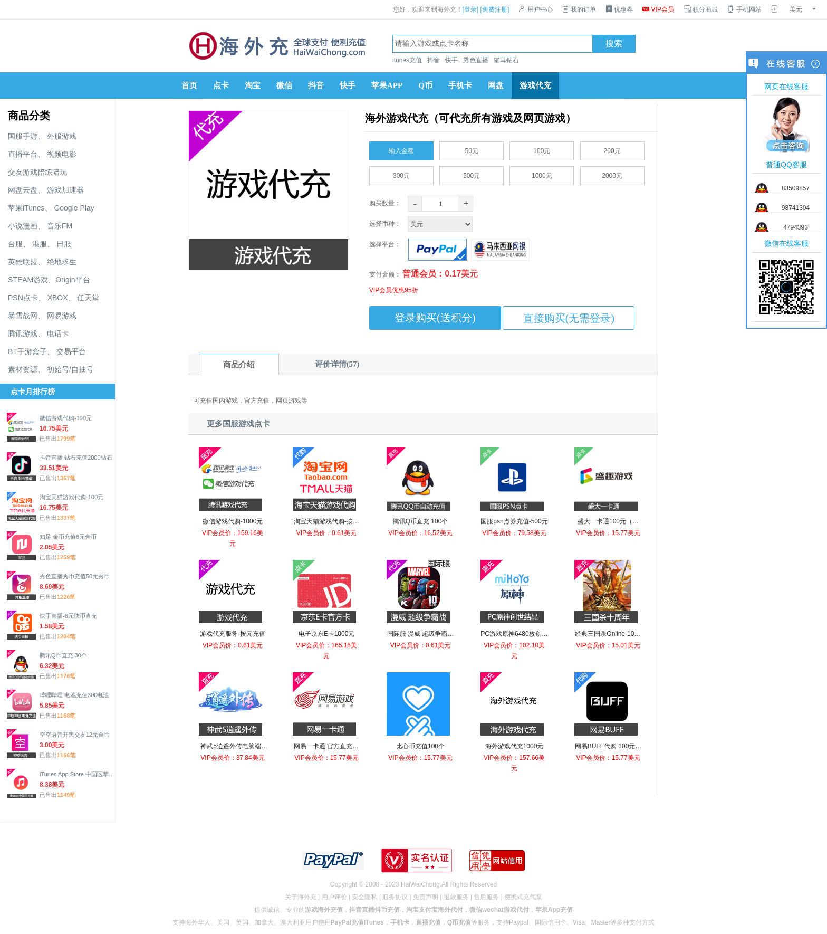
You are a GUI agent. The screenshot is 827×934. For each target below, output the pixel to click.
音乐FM (59, 226)
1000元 (542, 173)
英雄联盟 (22, 262)
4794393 (795, 227)
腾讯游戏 (22, 333)
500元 (471, 173)
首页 (189, 85)
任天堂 (88, 297)
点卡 (221, 85)
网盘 (496, 85)
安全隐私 (364, 897)
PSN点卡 (23, 297)
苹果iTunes (26, 208)
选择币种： (422, 223)
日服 (63, 244)
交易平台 (71, 351)
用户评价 (334, 897)
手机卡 (460, 85)
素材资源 (22, 369)
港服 (39, 244)
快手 (451, 60)
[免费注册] (494, 9)
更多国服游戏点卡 (238, 424)
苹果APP (386, 85)
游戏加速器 (65, 190)
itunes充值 (407, 60)
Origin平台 (72, 279)
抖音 (433, 60)
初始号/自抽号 (70, 369)
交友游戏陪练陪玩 (37, 172)
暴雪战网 (22, 315)
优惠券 (619, 9)
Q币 (425, 85)
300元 (401, 173)
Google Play (74, 208)
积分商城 (701, 9)
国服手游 (22, 136)
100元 (541, 149)
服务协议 (395, 897)
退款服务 (456, 897)
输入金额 (401, 149)
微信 (284, 85)
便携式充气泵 (523, 897)
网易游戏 (61, 315)
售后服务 (486, 897)
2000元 (612, 173)
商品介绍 (239, 364)
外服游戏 (61, 136)
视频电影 (61, 154)
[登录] (471, 9)
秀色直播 (475, 60)
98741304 (796, 208)
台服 (15, 244)
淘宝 (253, 85)
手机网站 (744, 9)
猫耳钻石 (506, 60)
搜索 (614, 44)
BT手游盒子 (27, 351)
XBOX (57, 297)
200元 (612, 149)
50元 (471, 149)
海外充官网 (276, 46)
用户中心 (535, 9)
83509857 (796, 188)
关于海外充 (300, 897)
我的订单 (579, 9)
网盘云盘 (22, 190)
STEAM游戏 (28, 279)
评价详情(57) (337, 364)
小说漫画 (22, 226)
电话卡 (58, 333)
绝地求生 (61, 262)
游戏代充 (535, 85)
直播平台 (22, 154)
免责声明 (425, 897)
